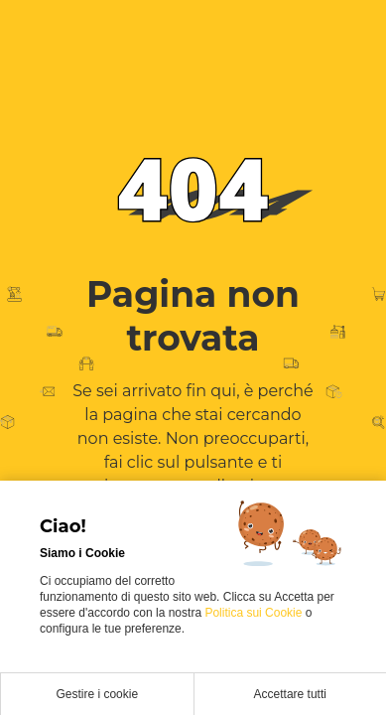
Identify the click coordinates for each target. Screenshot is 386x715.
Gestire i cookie (97, 694)
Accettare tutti (290, 694)
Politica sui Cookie (254, 613)
